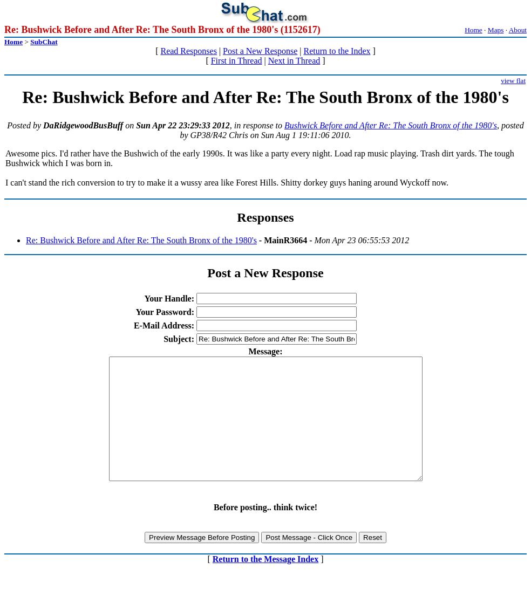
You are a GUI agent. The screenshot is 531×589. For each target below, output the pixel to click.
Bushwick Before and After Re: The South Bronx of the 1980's (390, 125)
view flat (513, 81)
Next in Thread (294, 60)
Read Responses (188, 51)
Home (473, 30)
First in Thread (236, 60)
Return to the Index (337, 51)
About (518, 30)
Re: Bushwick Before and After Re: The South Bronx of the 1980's (141, 240)
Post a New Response (260, 51)
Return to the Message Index (265, 583)
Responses (265, 217)
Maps (496, 30)
